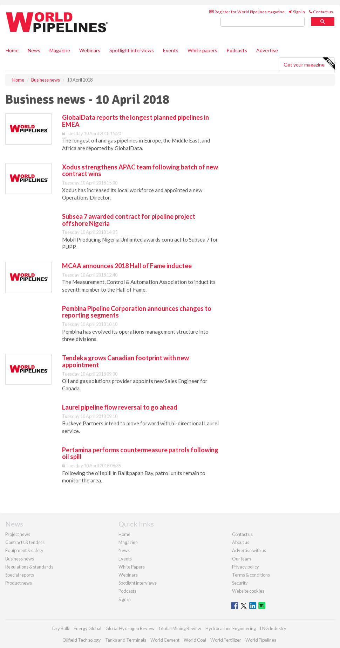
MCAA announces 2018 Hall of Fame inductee (127, 266)
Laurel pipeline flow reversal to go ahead (119, 407)
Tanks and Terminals (125, 640)
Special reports (19, 575)
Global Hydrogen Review (130, 628)
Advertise (267, 50)
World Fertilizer (225, 640)
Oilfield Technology (81, 640)
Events (170, 50)
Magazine (59, 50)
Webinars (89, 50)
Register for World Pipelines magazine (247, 11)
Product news (18, 583)
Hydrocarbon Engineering (230, 628)
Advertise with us (249, 550)
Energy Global (87, 628)
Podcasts (236, 50)
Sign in (297, 11)
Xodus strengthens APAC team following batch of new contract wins (140, 170)
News (124, 550)
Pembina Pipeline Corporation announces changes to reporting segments (136, 312)
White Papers (131, 567)
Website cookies (248, 591)
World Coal (195, 640)
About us (240, 542)
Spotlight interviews (131, 50)
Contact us (321, 11)
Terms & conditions (251, 575)
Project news (17, 534)
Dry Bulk (60, 628)
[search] (262, 22)
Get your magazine (309, 64)
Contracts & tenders (25, 542)
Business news (19, 559)
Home (12, 50)
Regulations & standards (29, 567)
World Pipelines (260, 640)
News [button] (34, 50)
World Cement (164, 640)
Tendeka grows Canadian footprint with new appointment (125, 361)
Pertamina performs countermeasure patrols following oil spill (140, 453)
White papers (202, 50)
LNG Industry (273, 628)
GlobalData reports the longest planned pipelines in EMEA (135, 120)
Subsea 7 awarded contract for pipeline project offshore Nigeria (128, 219)
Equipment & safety (24, 550)
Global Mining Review (180, 628)
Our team (241, 559)
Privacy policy (245, 567)
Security (240, 583)
